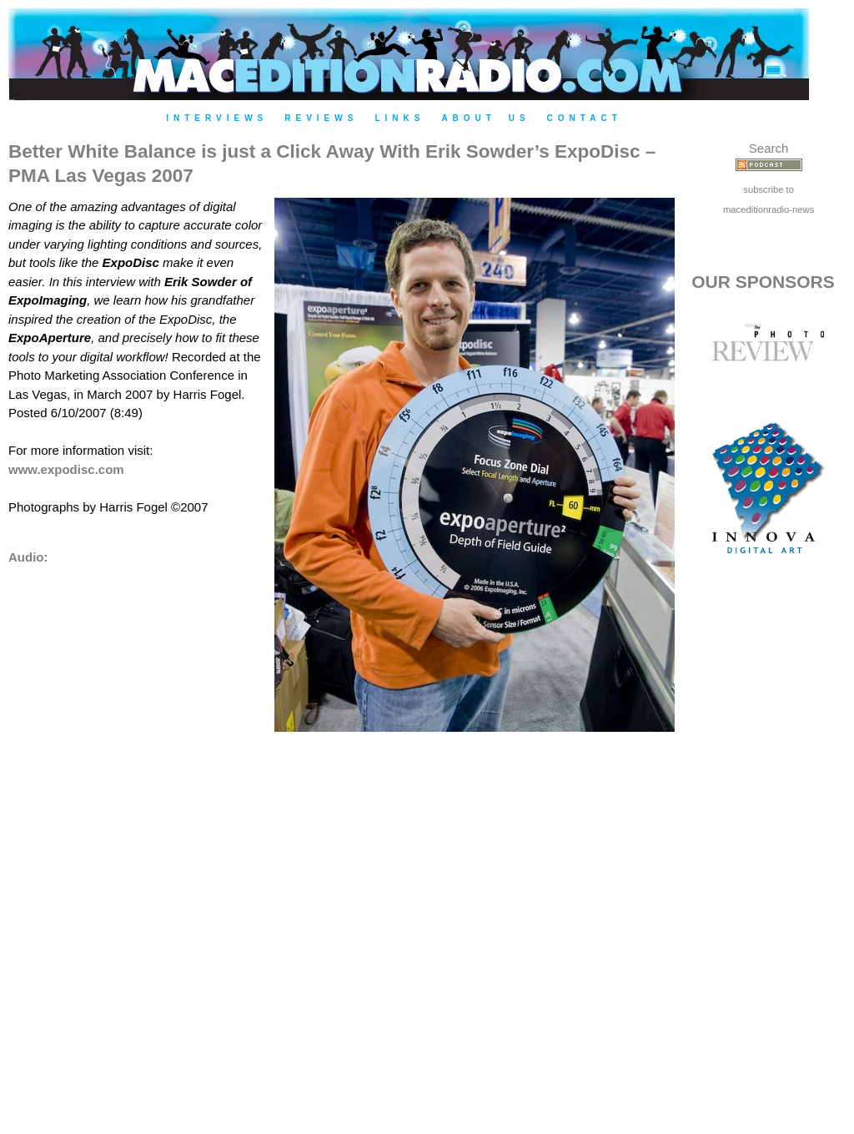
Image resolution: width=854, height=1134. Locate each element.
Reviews (321, 118)
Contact (584, 118)
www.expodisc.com (66, 469)
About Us (485, 118)
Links (399, 118)
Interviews (217, 118)
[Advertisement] (769, 862)
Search (769, 148)
